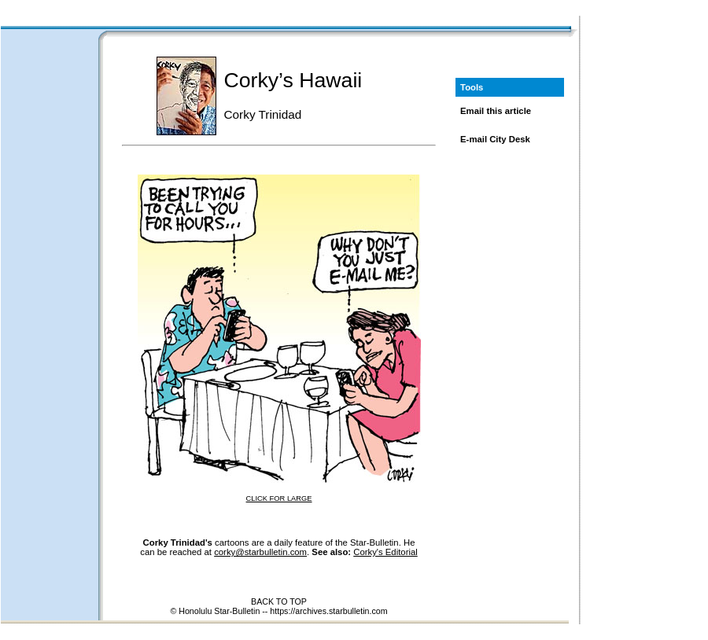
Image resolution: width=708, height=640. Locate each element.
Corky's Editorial (385, 552)
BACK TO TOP (279, 601)
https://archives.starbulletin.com (328, 611)
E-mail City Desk (495, 139)
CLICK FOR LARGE (279, 498)
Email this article (495, 111)
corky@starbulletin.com (260, 552)
